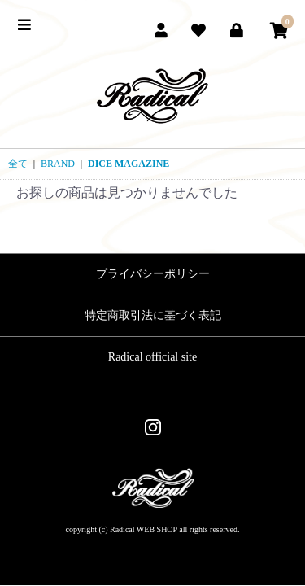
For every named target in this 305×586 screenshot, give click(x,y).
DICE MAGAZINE (128, 163)
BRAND (58, 163)
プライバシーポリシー (153, 274)
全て (18, 163)
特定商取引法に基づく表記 (153, 315)
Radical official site (152, 357)
